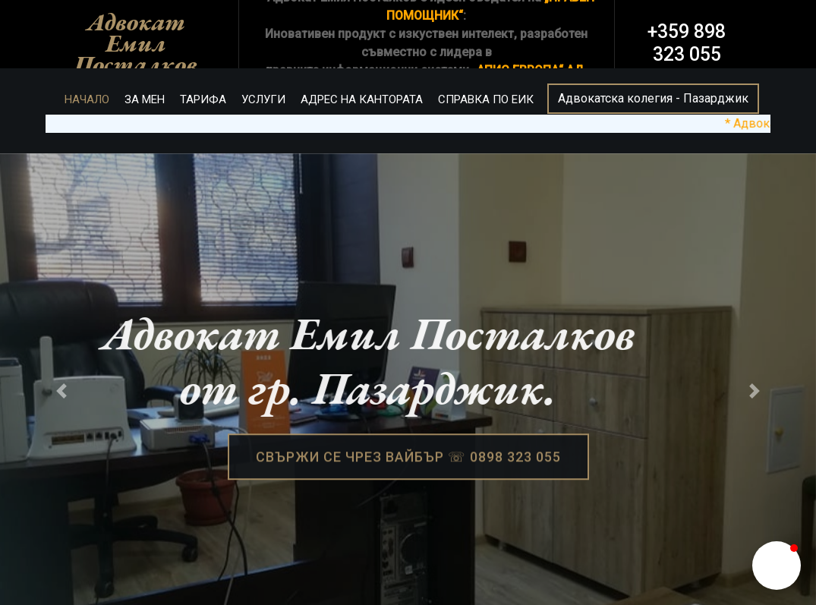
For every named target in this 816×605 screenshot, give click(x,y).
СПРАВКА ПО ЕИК (486, 99)
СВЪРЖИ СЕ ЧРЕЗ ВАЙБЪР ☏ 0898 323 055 (408, 459)
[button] (776, 565)
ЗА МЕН (144, 99)
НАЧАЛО (87, 99)
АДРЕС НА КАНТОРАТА (362, 99)
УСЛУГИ (263, 99)
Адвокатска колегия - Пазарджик (653, 98)
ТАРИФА (203, 99)
